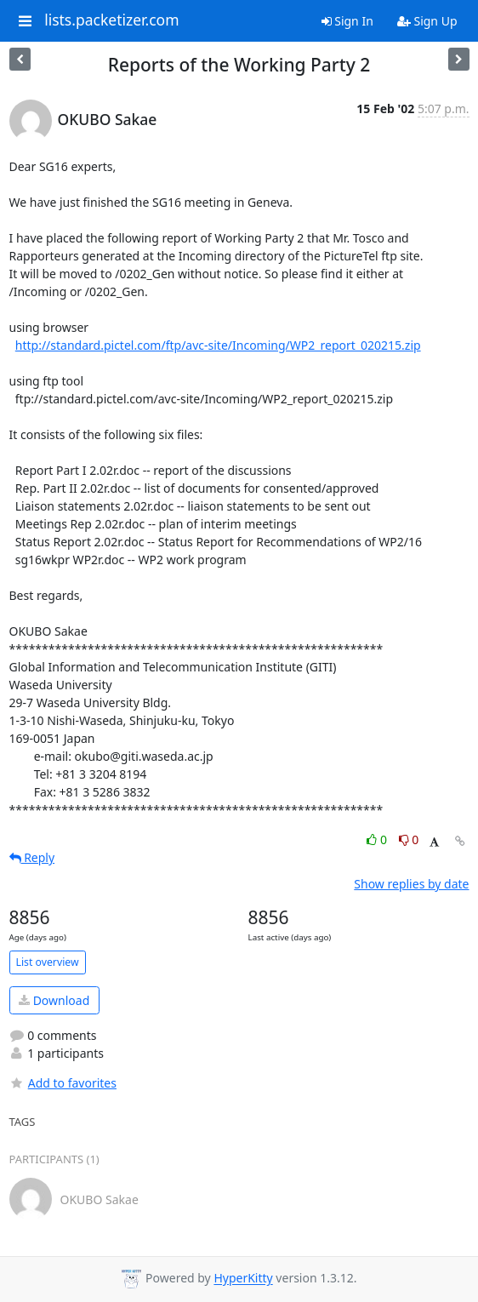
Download (54, 1000)
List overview (47, 962)
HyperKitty (242, 1279)
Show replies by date (411, 884)
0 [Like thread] (378, 839)
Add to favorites (63, 1083)
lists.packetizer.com (111, 20)
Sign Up (427, 21)
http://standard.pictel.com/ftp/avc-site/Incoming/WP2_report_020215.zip (218, 345)
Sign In (347, 21)
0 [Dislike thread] (409, 839)
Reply (32, 857)
